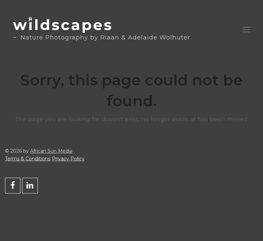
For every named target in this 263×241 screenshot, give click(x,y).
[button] (246, 30)
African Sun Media (51, 151)
